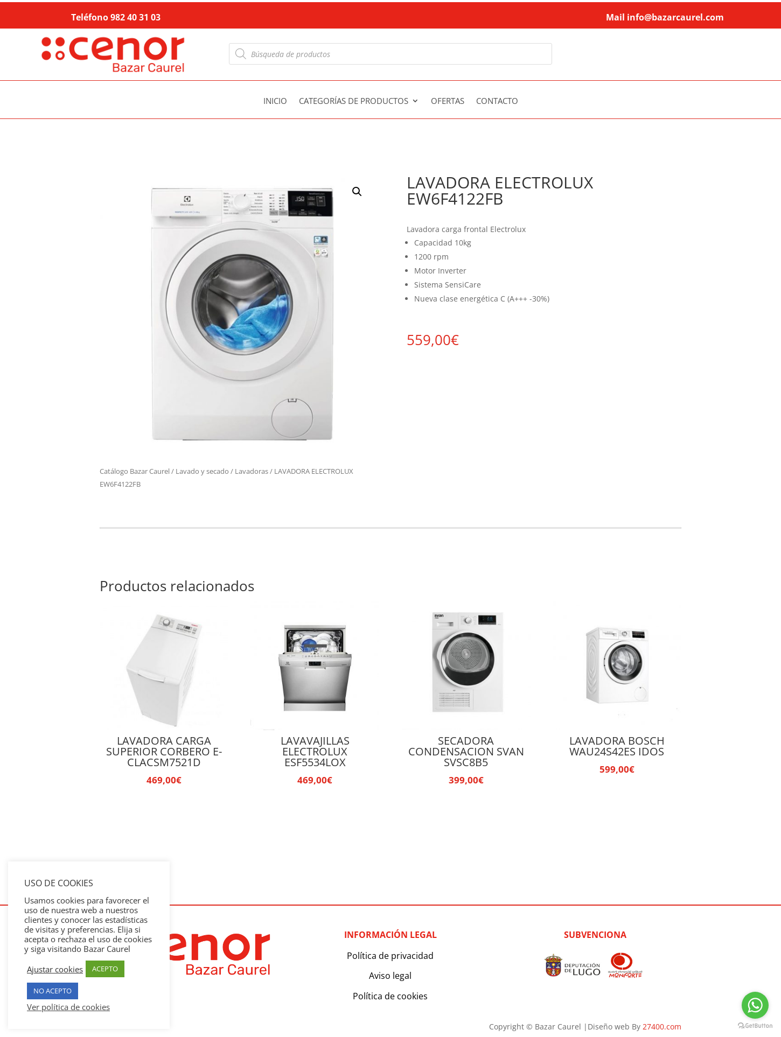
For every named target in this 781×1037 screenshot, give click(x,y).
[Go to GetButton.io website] (755, 1025)
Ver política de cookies (68, 1007)
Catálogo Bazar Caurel (135, 471)
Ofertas (447, 101)
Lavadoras (251, 471)
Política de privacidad (390, 956)
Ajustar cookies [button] (55, 969)
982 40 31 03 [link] (135, 17)
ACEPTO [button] (105, 968)
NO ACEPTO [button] (52, 991)
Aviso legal (390, 976)
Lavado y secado (202, 471)
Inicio (275, 101)
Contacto (497, 101)
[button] (357, 191)
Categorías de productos (353, 101)
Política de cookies (390, 996)
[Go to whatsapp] (755, 1005)
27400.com (662, 1026)
